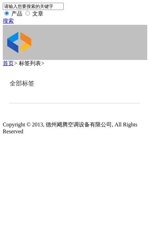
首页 (8, 63)
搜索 (8, 21)
